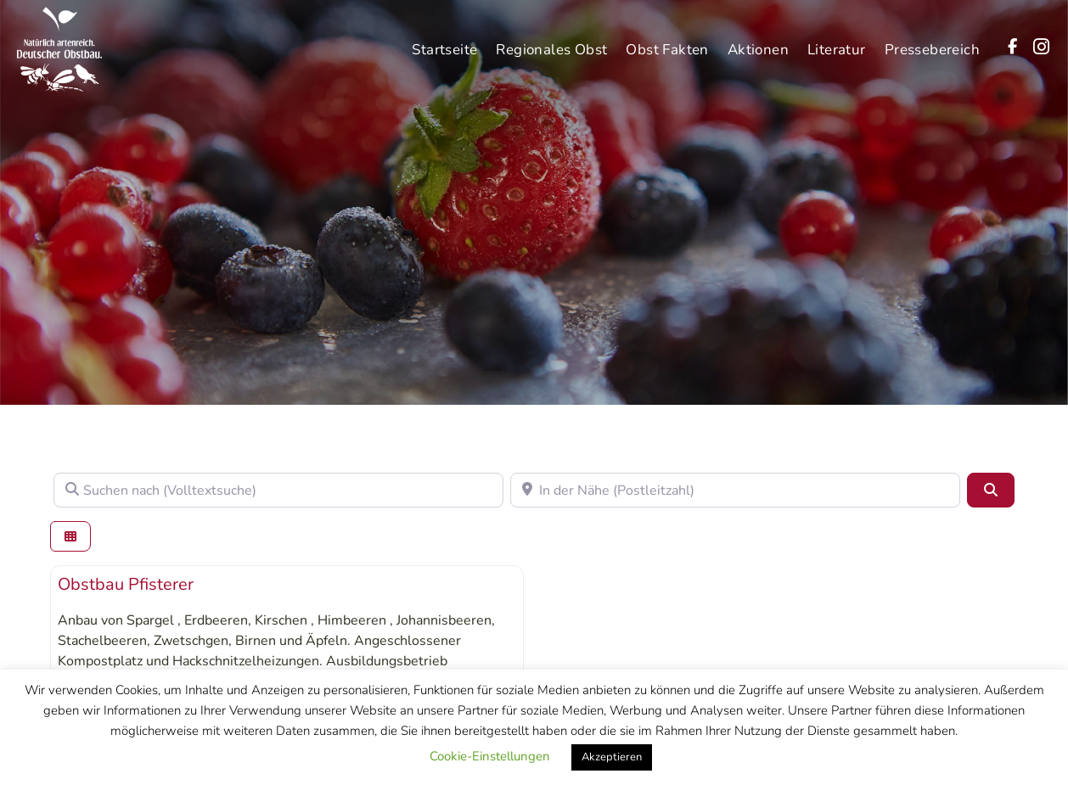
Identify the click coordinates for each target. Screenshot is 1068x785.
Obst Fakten (667, 46)
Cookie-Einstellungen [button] (490, 756)
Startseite (444, 46)
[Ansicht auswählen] (70, 536)
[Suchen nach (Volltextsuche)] (278, 490)
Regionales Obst (551, 46)
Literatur (836, 46)
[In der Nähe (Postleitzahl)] (735, 490)
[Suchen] (991, 490)
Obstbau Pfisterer (126, 584)
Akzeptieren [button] (612, 757)
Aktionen (758, 46)
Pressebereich (932, 46)
